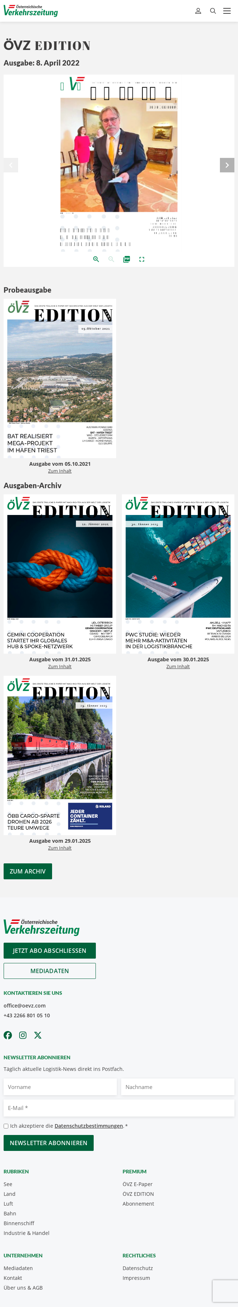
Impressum (136, 1277)
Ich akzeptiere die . (69, 1126)
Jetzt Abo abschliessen (50, 951)
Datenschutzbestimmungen (89, 1125)
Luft (8, 1203)
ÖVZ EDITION (138, 1193)
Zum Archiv (28, 871)
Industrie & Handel (27, 1232)
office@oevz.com (25, 1005)
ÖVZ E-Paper (138, 1184)
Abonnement (138, 1203)
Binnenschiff (19, 1223)
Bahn (10, 1213)
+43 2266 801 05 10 (27, 1015)
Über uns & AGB (23, 1287)
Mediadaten (49, 971)
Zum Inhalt (60, 471)
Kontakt (13, 1277)
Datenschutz (138, 1268)
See (8, 1184)
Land (10, 1193)
